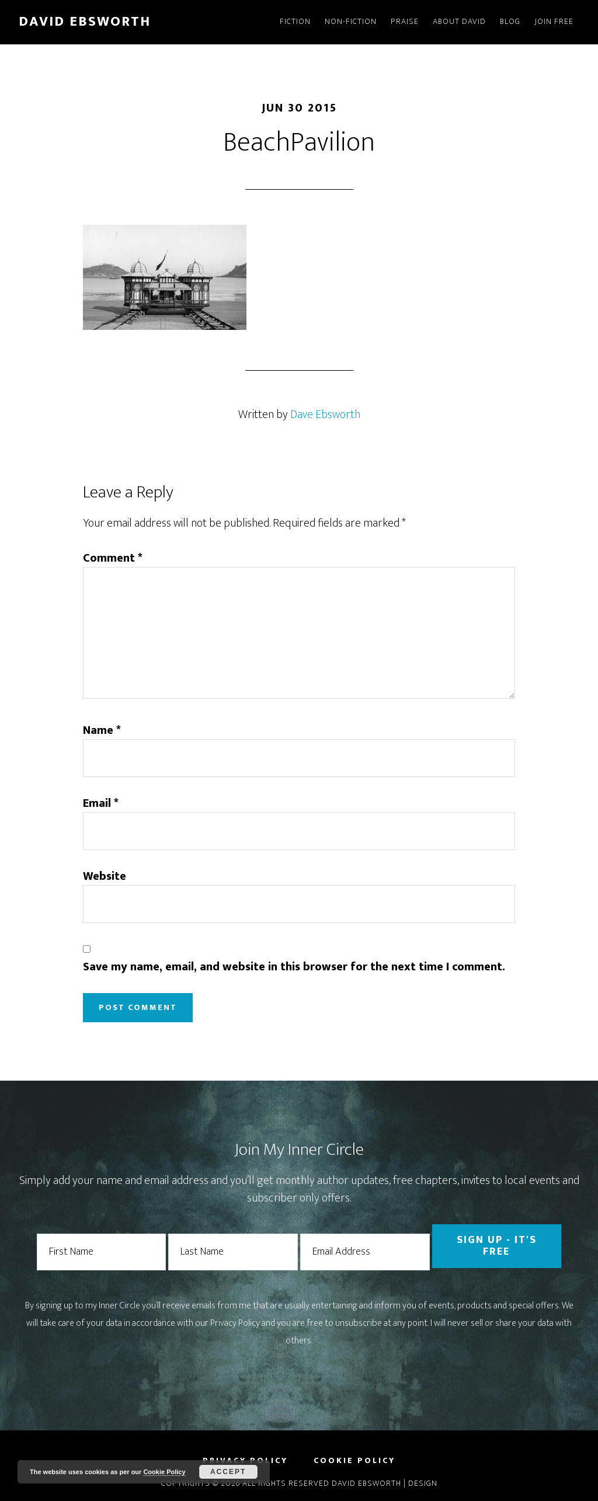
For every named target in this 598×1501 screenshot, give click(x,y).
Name (102, 730)
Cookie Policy (164, 1471)
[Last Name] (233, 1252)
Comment (112, 558)
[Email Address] (365, 1252)
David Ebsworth (85, 21)
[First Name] (101, 1252)
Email (101, 803)
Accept (228, 1472)
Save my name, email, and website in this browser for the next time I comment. (294, 967)
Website (104, 876)
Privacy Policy (235, 1323)
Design (422, 1483)
